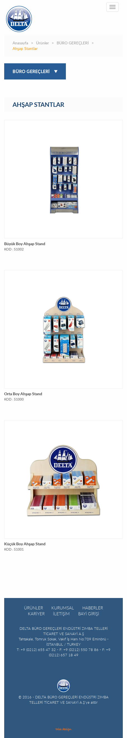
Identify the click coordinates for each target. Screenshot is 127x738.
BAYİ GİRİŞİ (88, 613)
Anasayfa (20, 43)
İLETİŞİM (61, 613)
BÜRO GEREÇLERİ (73, 43)
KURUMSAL (62, 608)
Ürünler (42, 43)
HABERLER (92, 608)
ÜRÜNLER (33, 608)
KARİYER (36, 613)
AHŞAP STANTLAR (38, 105)
